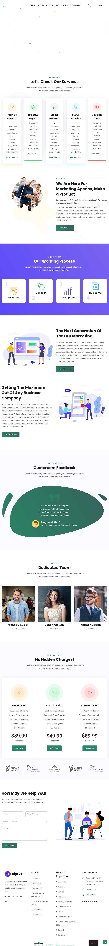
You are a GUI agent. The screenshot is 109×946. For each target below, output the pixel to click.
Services (40, 5)
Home (32, 5)
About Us (49, 5)
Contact (100, 5)
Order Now (19, 748)
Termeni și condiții (65, 902)
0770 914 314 (91, 889)
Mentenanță (37, 915)
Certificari (61, 935)
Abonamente (37, 910)
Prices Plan (66, 5)
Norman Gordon (91, 625)
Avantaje (61, 887)
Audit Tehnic (37, 883)
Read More (12, 157)
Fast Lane (36, 878)
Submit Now (9, 845)
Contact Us (77, 5)
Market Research (12, 118)
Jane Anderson (54, 625)
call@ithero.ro (91, 894)
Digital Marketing (54, 118)
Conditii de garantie (65, 917)
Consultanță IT (38, 888)
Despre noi (62, 882)
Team (57, 5)
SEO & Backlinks (75, 118)
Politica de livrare (64, 907)
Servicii (61, 892)
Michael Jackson (18, 625)
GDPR (60, 912)
